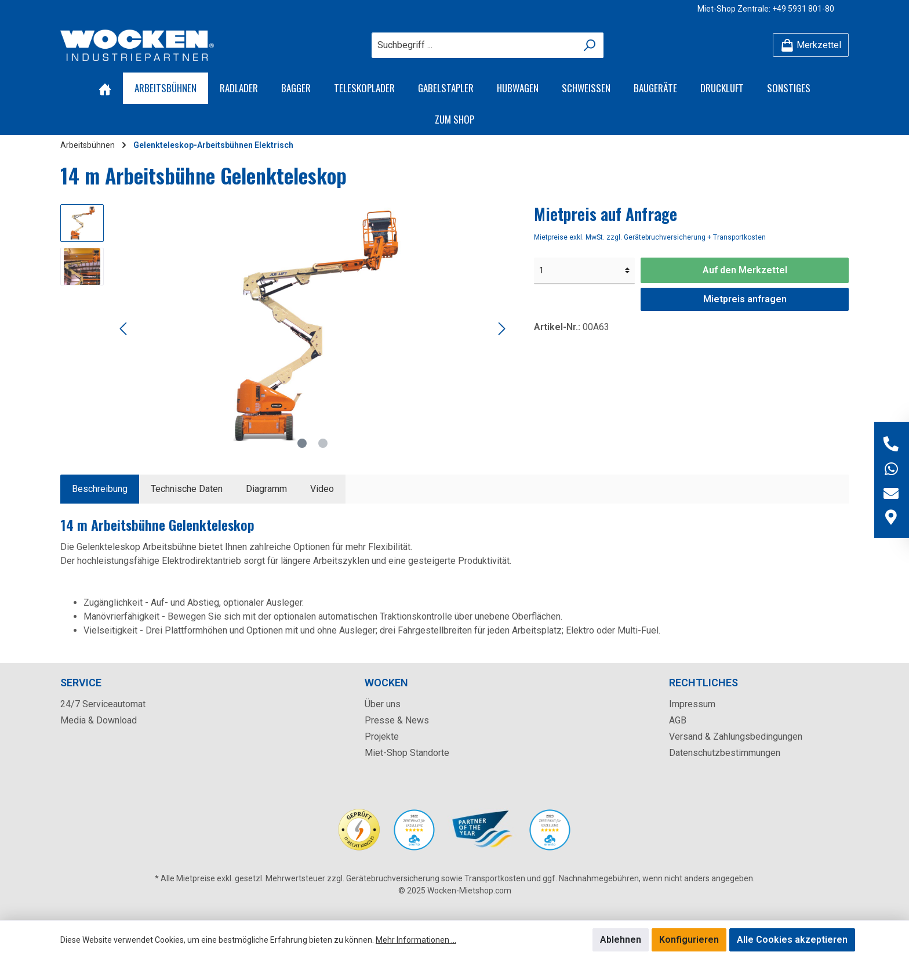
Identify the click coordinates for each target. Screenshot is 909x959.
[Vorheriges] (124, 329)
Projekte (382, 736)
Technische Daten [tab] (187, 488)
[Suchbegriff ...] (474, 45)
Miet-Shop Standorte (407, 752)
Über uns (383, 704)
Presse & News (397, 720)
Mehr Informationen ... (416, 939)
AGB (677, 720)
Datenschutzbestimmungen (724, 752)
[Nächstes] (501, 329)
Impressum (692, 704)
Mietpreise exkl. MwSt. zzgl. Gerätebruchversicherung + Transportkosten (650, 237)
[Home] (105, 88)
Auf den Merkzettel (745, 270)
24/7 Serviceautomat (103, 704)
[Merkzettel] (811, 45)
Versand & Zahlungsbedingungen (735, 736)
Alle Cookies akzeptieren (792, 939)
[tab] (99, 489)
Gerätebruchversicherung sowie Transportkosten (435, 878)
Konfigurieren (689, 939)
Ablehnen (620, 939)
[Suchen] (589, 45)
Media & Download (98, 720)
